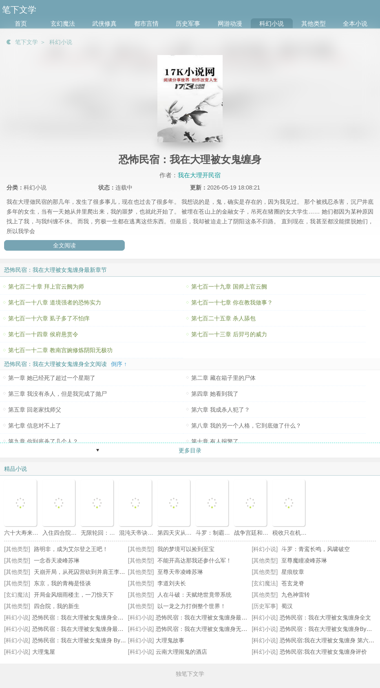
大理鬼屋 (43, 651)
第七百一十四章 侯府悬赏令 (43, 334)
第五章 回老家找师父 (34, 409)
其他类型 (313, 23)
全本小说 (355, 23)
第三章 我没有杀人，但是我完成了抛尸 (57, 393)
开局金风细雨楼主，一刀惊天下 (74, 594)
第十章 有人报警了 (215, 441)
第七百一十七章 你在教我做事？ (232, 302)
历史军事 (188, 23)
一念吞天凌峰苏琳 (57, 560)
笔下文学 (26, 42)
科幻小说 (271, 23)
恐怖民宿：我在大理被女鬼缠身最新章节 (207, 617)
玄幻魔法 (63, 23)
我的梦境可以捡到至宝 (185, 549)
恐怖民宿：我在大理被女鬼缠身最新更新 (83, 629)
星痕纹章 (292, 572)
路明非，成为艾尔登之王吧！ (71, 549)
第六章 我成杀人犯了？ (220, 409)
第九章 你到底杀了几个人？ (43, 441)
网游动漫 (230, 23)
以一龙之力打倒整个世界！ (191, 606)
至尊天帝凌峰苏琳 (180, 572)
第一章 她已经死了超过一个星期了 (51, 378)
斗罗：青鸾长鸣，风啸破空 (315, 549)
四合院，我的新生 (57, 606)
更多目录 (190, 450)
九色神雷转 (295, 594)
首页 (21, 23)
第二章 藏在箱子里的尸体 (223, 378)
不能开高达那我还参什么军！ (194, 560)
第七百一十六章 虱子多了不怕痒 (49, 318)
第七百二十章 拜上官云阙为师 (46, 286)
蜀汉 (287, 606)
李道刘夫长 (171, 583)
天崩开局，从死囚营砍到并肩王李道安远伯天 (91, 572)
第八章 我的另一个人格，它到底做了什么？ (246, 425)
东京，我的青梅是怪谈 (62, 583)
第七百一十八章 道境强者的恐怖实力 (54, 302)
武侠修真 (104, 23)
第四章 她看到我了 (215, 393)
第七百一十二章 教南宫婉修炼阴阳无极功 (60, 350)
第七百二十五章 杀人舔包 (223, 318)
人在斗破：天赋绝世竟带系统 (194, 594)
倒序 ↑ (119, 364)
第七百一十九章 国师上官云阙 (229, 286)
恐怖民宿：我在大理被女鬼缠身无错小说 (207, 629)
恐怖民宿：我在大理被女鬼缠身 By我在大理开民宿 (96, 640)
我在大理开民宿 (199, 175)
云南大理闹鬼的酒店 (181, 651)
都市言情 (146, 23)
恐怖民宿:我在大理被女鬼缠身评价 (323, 651)
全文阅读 (64, 245)
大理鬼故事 (170, 640)
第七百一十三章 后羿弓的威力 (229, 334)
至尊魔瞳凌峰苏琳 (304, 560)
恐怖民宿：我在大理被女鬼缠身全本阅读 (83, 617)
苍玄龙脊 (292, 583)
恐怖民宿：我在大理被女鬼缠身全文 (325, 617)
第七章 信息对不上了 (34, 425)
